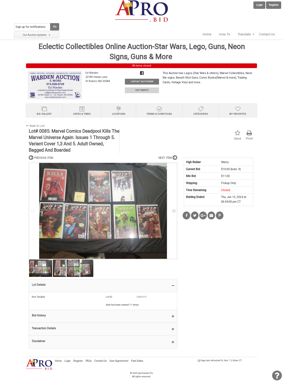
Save (237, 135)
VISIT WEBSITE (142, 90)
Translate (244, 34)
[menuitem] (207, 34)
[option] (103, 211)
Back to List (35, 126)
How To (224, 34)
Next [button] (173, 211)
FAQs (89, 360)
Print (249, 135)
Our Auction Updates (36, 34)
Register (273, 5)
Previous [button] (32, 211)
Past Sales (137, 360)
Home (207, 34)
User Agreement (118, 360)
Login (259, 5)
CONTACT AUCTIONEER (142, 81)
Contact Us (267, 34)
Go (54, 26)
